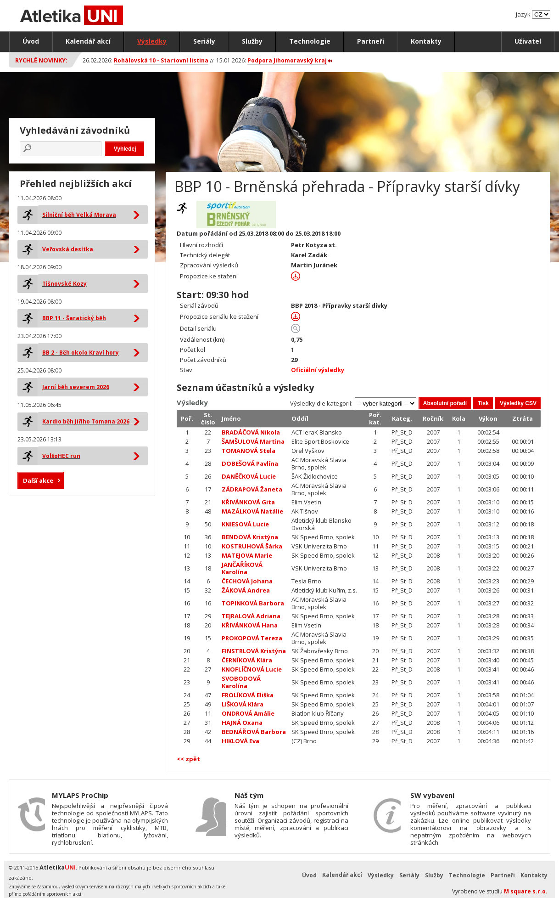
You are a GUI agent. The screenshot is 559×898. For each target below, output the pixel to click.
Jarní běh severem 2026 (75, 387)
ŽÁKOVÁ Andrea (246, 590)
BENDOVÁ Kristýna (250, 537)
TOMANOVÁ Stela (248, 450)
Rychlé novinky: (41, 60)
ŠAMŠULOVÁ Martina (253, 441)
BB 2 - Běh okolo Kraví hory (80, 352)
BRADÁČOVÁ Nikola (251, 432)
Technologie (309, 41)
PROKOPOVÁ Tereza (252, 638)
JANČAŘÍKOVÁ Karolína (242, 568)
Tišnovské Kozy (64, 284)
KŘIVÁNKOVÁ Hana (250, 625)
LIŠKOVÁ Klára (242, 704)
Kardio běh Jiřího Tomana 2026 (85, 421)
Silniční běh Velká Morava (79, 215)
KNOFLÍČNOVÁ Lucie (252, 669)
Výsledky (152, 41)
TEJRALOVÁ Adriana (251, 616)
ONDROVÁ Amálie (248, 713)
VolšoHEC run (61, 456)
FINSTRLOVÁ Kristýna (254, 651)
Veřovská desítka (67, 249)
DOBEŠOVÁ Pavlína (250, 463)
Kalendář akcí (88, 41)
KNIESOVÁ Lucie (245, 524)
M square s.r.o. (526, 891)
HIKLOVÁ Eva (240, 741)
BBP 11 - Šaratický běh (74, 318)
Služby (252, 41)
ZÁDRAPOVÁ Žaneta (252, 489)
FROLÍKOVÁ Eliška (248, 695)
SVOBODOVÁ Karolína (241, 682)
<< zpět (188, 759)
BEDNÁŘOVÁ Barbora (254, 732)
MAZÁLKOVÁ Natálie (252, 511)
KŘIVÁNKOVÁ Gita (248, 502)
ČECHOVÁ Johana (247, 581)
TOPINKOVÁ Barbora (253, 603)
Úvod (30, 41)
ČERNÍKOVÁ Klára (247, 660)
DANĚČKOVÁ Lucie (249, 476)
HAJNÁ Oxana (242, 722)
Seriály (204, 41)
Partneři (370, 41)
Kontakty (426, 41)
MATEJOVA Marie (247, 555)
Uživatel (527, 41)
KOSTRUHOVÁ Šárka (252, 546)
